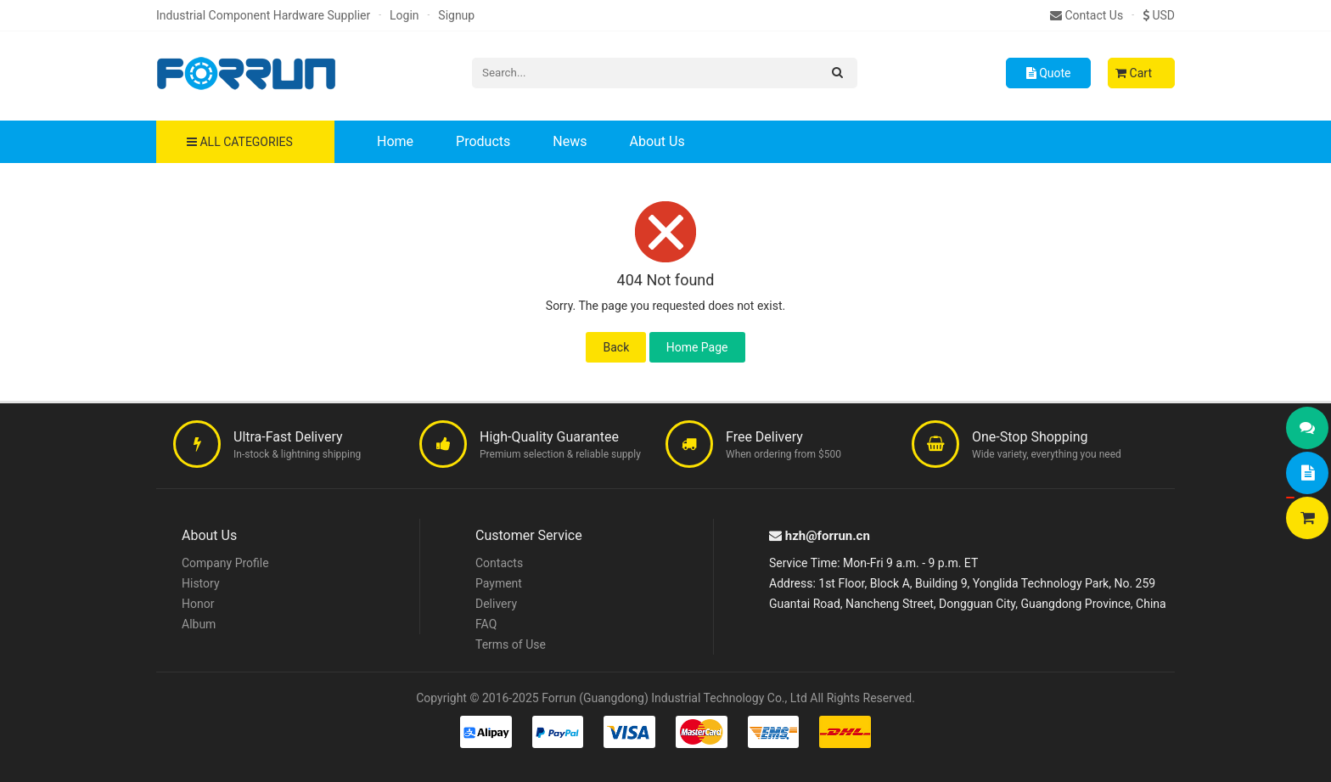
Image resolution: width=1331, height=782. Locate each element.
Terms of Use (510, 644)
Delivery (496, 603)
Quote (1048, 73)
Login (404, 15)
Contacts (499, 563)
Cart (1133, 73)
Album (199, 624)
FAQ (486, 624)
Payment (498, 583)
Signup (456, 15)
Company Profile (225, 563)
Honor (198, 603)
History (201, 583)
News (570, 141)
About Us (656, 141)
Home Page (697, 347)
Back (616, 347)
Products (483, 141)
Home (395, 141)
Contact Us (1086, 15)
